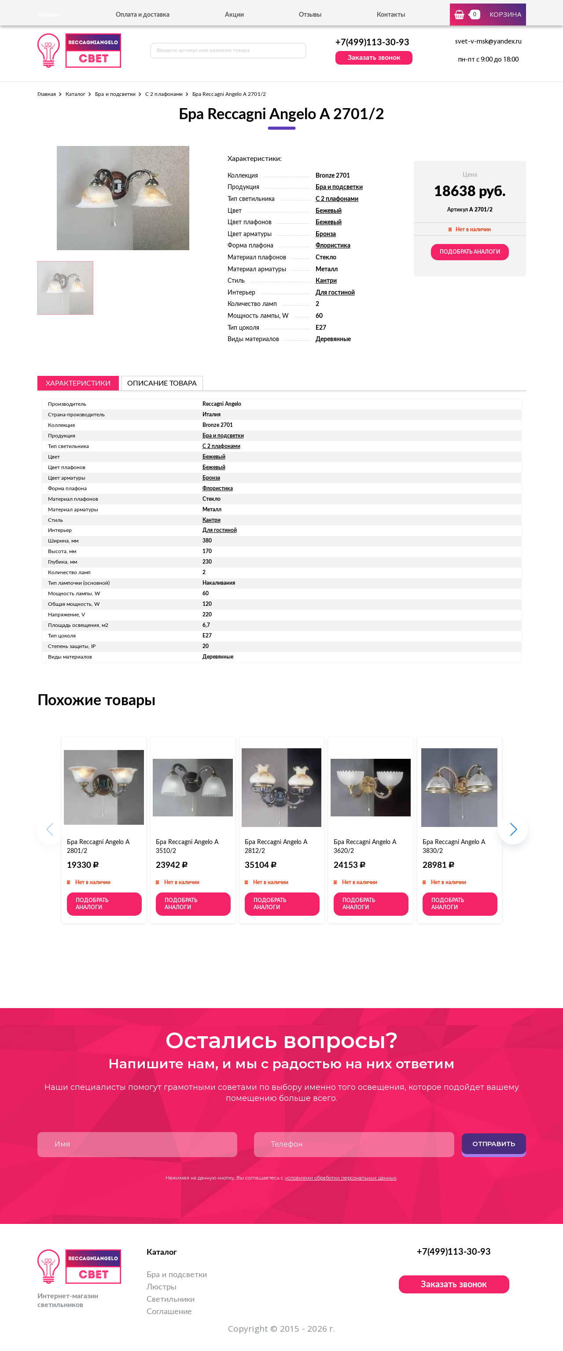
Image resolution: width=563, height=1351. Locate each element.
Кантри (326, 281)
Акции (234, 15)
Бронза (326, 234)
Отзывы (310, 15)
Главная (46, 94)
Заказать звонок (374, 57)
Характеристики (78, 383)
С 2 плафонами (164, 94)
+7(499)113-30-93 (372, 42)
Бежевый (329, 211)
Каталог (75, 94)
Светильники (171, 1300)
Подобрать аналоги (470, 252)
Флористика (333, 246)
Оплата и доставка (142, 15)
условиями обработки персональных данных (341, 1178)
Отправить (493, 1144)
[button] (513, 834)
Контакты (391, 15)
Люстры (162, 1287)
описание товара (162, 383)
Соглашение (169, 1312)
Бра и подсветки (115, 94)
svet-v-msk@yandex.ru (488, 41)
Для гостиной (335, 293)
